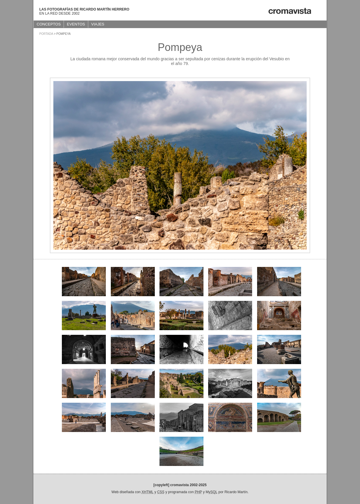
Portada (46, 33)
